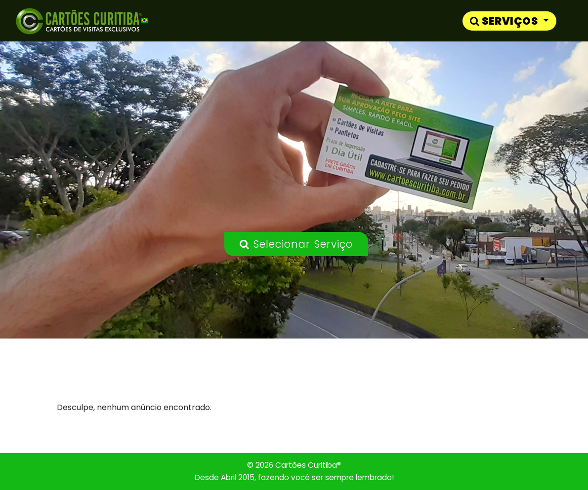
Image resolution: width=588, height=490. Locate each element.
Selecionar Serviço (296, 244)
